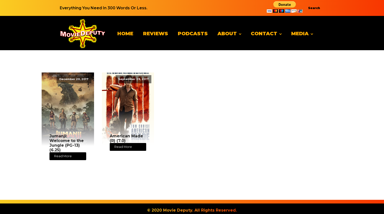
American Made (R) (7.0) (126, 138)
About (227, 33)
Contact (264, 33)
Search (314, 8)
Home (125, 33)
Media (300, 33)
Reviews (155, 33)
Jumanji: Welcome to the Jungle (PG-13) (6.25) (66, 143)
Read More (63, 156)
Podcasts (193, 33)
